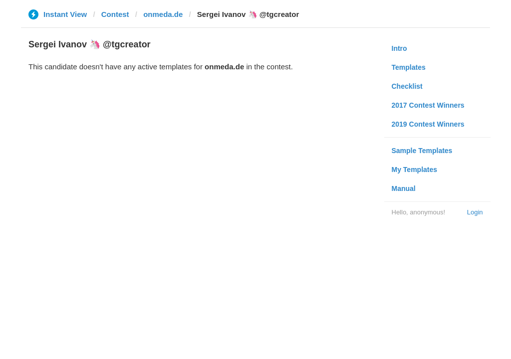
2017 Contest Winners (428, 105)
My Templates (415, 170)
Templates (409, 67)
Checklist (407, 86)
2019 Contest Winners (428, 124)
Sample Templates (422, 151)
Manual (404, 188)
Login (475, 212)
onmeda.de (163, 14)
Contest (115, 14)
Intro (399, 48)
